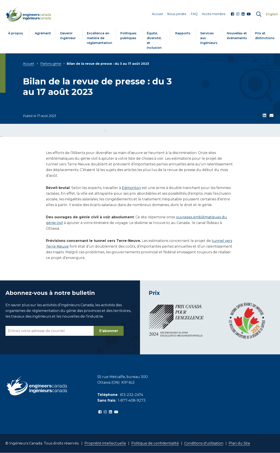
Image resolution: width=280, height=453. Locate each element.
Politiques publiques (128, 35)
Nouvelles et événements (237, 35)
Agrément (43, 33)
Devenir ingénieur (68, 35)
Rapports (182, 33)
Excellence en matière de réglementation (99, 38)
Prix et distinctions (265, 35)
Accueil (28, 64)
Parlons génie (50, 64)
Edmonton (131, 188)
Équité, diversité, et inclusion (154, 40)
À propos (15, 33)
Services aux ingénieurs (208, 38)
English (272, 14)
